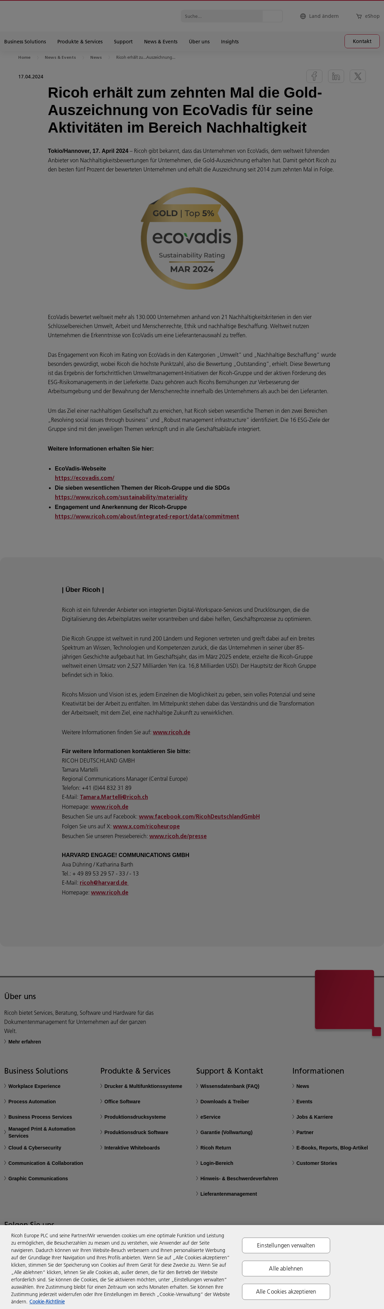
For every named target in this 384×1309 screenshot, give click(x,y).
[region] (192, 1267)
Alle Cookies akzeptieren (286, 1291)
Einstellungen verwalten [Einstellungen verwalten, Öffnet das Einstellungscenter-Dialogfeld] (286, 1245)
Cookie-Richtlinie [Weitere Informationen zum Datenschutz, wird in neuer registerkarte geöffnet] (47, 1302)
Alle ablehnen (286, 1268)
